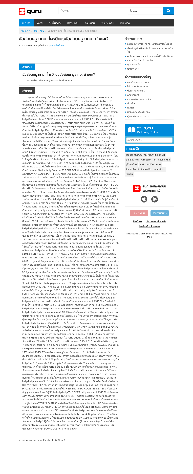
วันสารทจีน (146, 169)
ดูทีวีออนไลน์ (132, 164)
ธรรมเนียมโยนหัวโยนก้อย (140, 60)
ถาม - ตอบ (38, 30)
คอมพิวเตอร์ (133, 95)
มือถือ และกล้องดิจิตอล (138, 112)
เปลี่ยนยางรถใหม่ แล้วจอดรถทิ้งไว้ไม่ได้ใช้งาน (150, 56)
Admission (146, 159)
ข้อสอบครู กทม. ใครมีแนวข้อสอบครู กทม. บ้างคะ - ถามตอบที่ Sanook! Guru (36, 11)
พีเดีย (40, 23)
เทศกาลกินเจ (159, 169)
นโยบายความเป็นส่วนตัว (156, 221)
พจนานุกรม (107, 23)
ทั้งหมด (133, 11)
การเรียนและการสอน (138, 82)
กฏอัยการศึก (164, 159)
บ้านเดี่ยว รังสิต (132, 159)
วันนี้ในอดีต (55, 23)
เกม (154, 159)
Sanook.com (10, 2)
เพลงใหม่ (150, 164)
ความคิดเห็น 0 (57, 45)
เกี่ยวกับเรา (137, 221)
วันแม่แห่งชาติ (132, 169)
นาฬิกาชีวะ (133, 69)
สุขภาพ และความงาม (138, 116)
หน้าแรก (26, 23)
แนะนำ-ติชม (139, 213)
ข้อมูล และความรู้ (136, 90)
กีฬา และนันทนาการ (137, 86)
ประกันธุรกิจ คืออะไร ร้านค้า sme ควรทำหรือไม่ (150, 50)
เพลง (158, 164)
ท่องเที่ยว (131, 103)
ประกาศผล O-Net (156, 155)
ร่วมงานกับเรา (160, 213)
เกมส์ (141, 164)
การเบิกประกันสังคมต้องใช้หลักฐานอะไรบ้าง (149, 44)
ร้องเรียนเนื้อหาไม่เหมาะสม (149, 226)
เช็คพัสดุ (129, 174)
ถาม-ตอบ (90, 23)
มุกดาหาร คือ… (135, 64)
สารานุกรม (72, 23)
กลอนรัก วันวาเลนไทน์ (136, 155)
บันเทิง (130, 107)
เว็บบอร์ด (125, 23)
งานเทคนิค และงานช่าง (139, 99)
